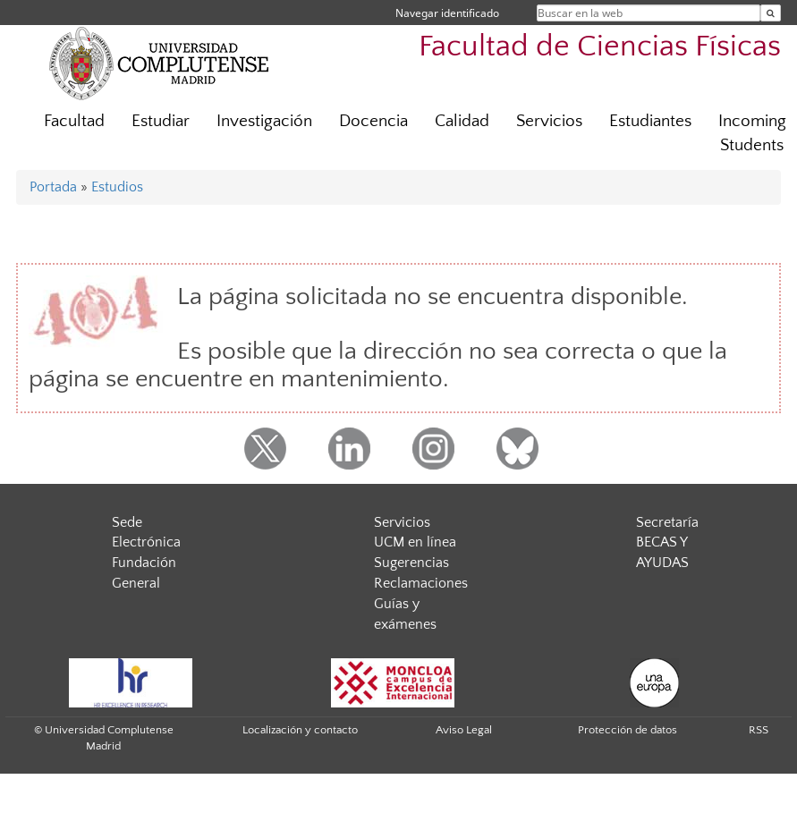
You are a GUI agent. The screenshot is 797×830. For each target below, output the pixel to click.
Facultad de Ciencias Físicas (600, 47)
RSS (758, 730)
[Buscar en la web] (770, 12)
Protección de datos (627, 730)
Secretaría (667, 522)
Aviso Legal (464, 730)
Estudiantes (650, 121)
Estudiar (160, 121)
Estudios (117, 187)
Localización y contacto (300, 730)
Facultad (74, 121)
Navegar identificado (447, 13)
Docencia (373, 121)
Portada (53, 187)
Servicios (549, 121)
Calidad (462, 121)
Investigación (264, 121)
